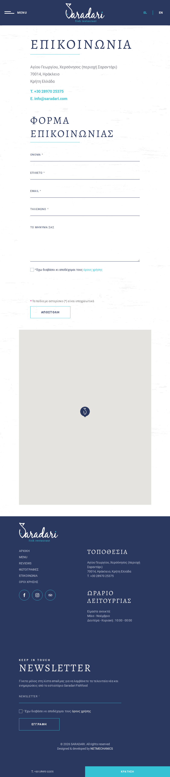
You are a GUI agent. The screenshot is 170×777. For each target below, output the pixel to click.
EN (161, 12)
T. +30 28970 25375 (42, 771)
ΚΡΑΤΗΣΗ (127, 771)
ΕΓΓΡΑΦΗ (39, 724)
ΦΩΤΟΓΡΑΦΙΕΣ (29, 569)
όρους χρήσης (93, 269)
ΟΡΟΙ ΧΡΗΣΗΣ (28, 582)
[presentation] (62, 285)
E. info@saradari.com (48, 98)
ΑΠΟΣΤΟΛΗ (50, 312)
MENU (23, 557)
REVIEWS (25, 563)
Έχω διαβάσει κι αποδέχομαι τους (69, 269)
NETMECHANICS (101, 748)
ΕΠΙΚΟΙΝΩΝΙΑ (28, 575)
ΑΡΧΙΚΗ (24, 551)
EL (145, 12)
